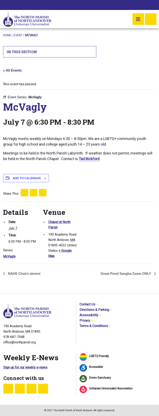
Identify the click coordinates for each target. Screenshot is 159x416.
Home (7, 35)
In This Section (50, 52)
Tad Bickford (89, 159)
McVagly (9, 256)
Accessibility (89, 315)
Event (18, 35)
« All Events (12, 70)
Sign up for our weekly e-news (25, 367)
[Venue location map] (104, 230)
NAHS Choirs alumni (23, 273)
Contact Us (87, 304)
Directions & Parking (94, 310)
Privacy (85, 320)
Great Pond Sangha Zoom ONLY (126, 273)
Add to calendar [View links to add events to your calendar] (27, 178)
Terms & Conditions (94, 326)
